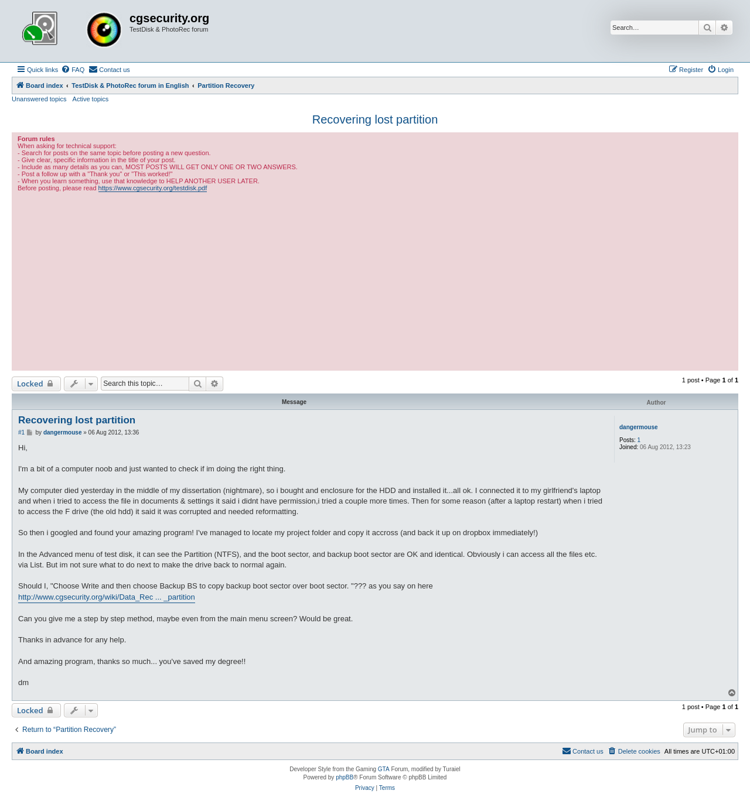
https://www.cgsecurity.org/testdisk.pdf (152, 187)
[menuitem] (72, 70)
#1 (21, 432)
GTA (384, 769)
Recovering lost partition (375, 119)
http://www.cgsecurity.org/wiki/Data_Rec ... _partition (106, 597)
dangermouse (638, 427)
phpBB (344, 777)
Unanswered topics (39, 98)
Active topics (91, 98)
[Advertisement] (375, 280)
